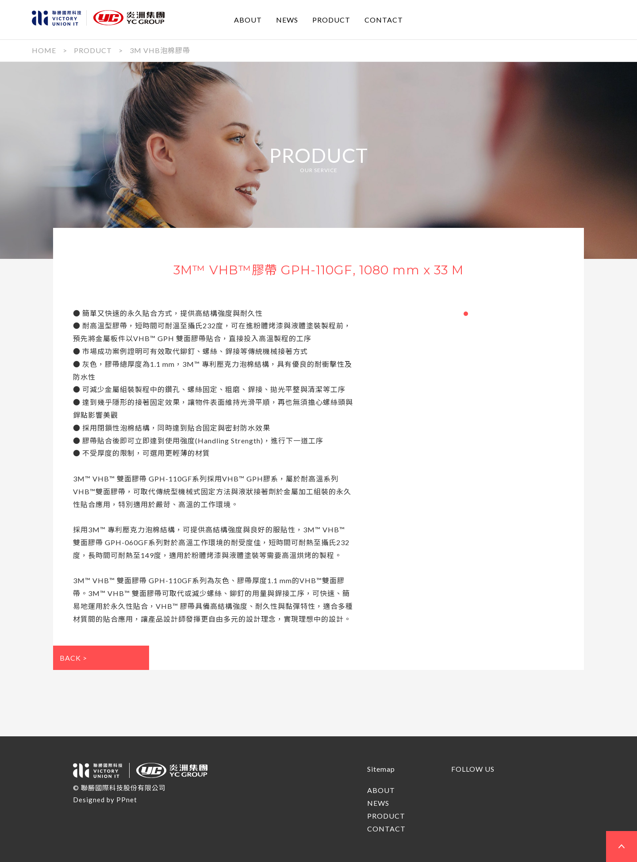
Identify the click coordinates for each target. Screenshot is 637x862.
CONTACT (384, 19)
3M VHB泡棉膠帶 (160, 50)
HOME (44, 50)
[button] (466, 314)
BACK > (73, 658)
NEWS (287, 19)
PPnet (126, 800)
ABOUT (248, 19)
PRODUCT (331, 19)
